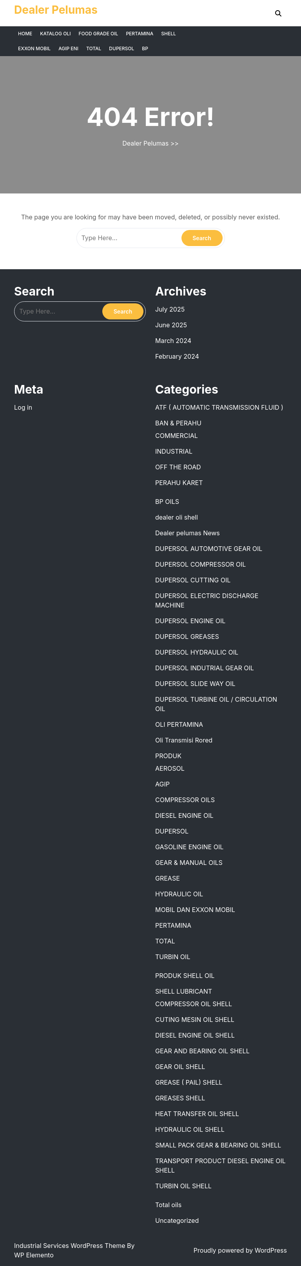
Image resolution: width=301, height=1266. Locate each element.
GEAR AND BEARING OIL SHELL (202, 1051)
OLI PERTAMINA (179, 724)
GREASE (167, 878)
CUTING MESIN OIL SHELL (194, 1019)
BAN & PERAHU (178, 423)
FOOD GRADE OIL (98, 33)
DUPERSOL (121, 48)
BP (145, 48)
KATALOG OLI (55, 33)
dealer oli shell (176, 517)
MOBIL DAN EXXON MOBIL (195, 910)
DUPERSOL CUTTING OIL (192, 580)
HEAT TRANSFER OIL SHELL (197, 1114)
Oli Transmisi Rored (183, 740)
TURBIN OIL (172, 957)
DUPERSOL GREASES (187, 636)
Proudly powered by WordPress (240, 1250)
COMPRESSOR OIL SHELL (193, 1004)
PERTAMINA (139, 33)
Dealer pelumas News (187, 533)
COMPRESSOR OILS (185, 800)
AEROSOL (170, 768)
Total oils (168, 1205)
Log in (23, 407)
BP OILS (167, 501)
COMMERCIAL (176, 436)
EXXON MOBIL (34, 48)
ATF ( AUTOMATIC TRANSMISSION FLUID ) (219, 407)
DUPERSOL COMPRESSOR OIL (200, 564)
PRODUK (168, 756)
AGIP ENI (68, 48)
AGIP (162, 784)
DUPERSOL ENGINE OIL (190, 621)
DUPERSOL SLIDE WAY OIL (195, 684)
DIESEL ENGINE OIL (184, 815)
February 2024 (177, 356)
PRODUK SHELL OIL (184, 976)
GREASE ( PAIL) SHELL (188, 1082)
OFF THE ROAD (178, 467)
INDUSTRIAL (173, 451)
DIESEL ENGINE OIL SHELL (195, 1035)
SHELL (168, 33)
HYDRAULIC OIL (179, 894)
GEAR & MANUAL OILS (189, 862)
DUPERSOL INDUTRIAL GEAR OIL (204, 668)
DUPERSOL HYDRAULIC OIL (196, 652)
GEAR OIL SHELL (180, 1067)
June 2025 (171, 325)
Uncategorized (177, 1220)
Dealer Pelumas (56, 9)
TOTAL (93, 48)
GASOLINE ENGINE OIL (189, 847)
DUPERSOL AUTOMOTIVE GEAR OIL (208, 549)
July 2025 (170, 309)
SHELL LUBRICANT (183, 991)
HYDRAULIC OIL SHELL (190, 1129)
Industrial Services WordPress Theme (70, 1246)
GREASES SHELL (180, 1098)
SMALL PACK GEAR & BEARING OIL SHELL (218, 1145)
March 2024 (173, 341)
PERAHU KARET (179, 483)
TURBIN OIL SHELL (183, 1186)
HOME (25, 33)
